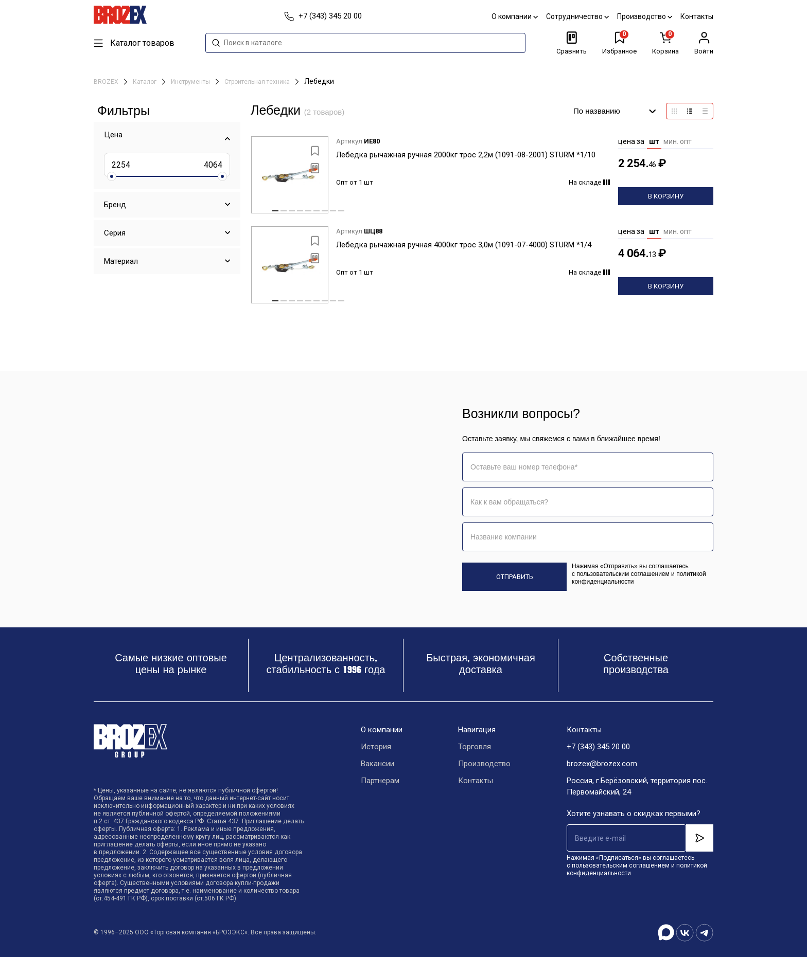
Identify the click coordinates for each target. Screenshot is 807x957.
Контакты (696, 16)
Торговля (474, 746)
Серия (115, 233)
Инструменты (191, 81)
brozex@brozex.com (602, 763)
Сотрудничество (577, 16)
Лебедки (319, 81)
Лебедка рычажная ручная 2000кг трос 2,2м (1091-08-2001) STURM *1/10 (465, 154)
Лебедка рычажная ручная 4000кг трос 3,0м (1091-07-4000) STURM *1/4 (463, 244)
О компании (515, 16)
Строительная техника (257, 81)
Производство (644, 16)
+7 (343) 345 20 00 (598, 746)
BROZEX (107, 81)
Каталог (145, 81)
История (376, 746)
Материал (121, 261)
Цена (113, 134)
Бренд (115, 204)
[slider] (111, 176)
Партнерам (380, 780)
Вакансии (377, 763)
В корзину (665, 196)
